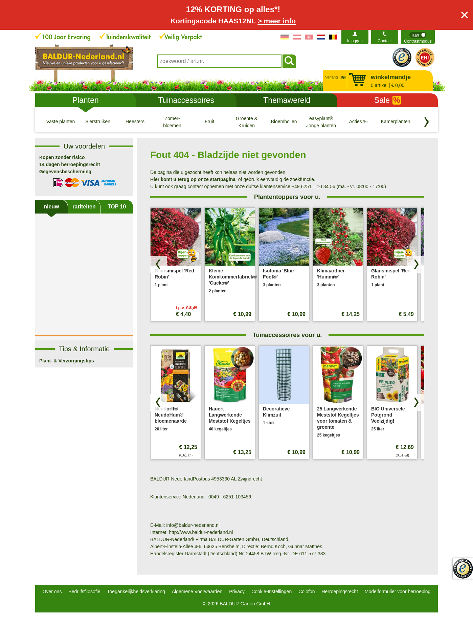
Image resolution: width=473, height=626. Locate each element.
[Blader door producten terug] (158, 264)
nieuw (51, 206)
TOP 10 (117, 206)
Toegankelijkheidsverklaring (136, 591)
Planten (85, 100)
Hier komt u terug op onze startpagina (192, 179)
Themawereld (286, 100)
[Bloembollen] (283, 122)
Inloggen (355, 41)
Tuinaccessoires (186, 100)
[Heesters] (135, 122)
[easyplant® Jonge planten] (321, 122)
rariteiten (83, 206)
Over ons (52, 591)
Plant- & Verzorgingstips (66, 360)
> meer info (276, 21)
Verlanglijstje (334, 77)
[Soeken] (289, 61)
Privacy (237, 591)
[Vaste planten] (60, 122)
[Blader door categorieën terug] (426, 122)
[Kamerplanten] (395, 122)
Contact (384, 41)
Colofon (306, 591)
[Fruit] (209, 122)
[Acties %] (358, 122)
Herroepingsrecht (339, 591)
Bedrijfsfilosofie (84, 591)
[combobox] (219, 61)
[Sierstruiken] (97, 122)
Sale (387, 100)
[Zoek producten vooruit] (415, 264)
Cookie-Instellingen (271, 591)
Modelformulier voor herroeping (398, 591)
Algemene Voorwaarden (197, 591)
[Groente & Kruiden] (246, 122)
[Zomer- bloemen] (172, 122)
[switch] (418, 37)
